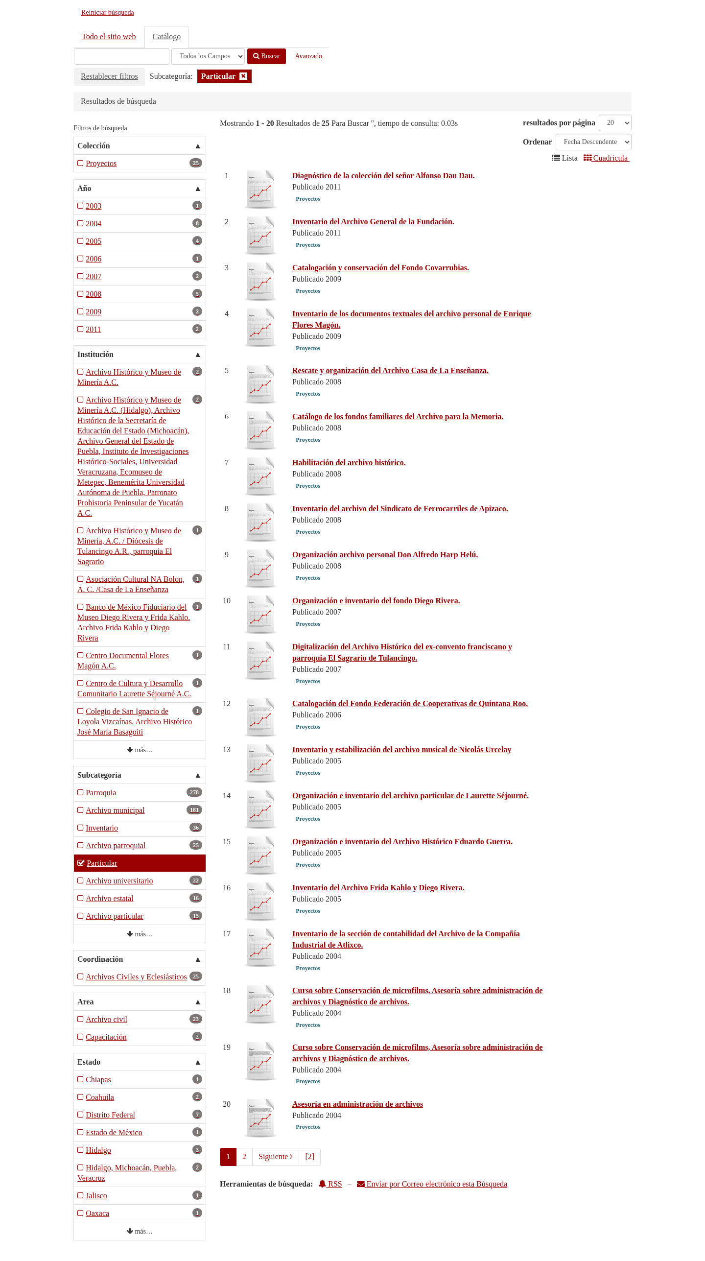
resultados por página (559, 123)
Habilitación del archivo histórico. (349, 462)
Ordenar (537, 142)
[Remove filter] (243, 76)
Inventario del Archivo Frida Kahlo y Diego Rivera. (378, 887)
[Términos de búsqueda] (121, 56)
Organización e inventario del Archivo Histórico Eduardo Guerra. (402, 841)
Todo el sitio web (109, 36)
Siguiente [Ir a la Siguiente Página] (275, 1156)
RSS (330, 1184)
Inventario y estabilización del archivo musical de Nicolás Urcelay (401, 749)
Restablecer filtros (109, 76)
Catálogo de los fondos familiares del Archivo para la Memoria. (397, 416)
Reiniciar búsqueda (107, 12)
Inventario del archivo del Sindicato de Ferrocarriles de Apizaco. (400, 508)
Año (84, 188)
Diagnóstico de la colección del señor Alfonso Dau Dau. (383, 175)
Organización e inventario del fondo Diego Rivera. (376, 600)
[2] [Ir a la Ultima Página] (309, 1156)
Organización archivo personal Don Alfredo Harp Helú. (385, 554)
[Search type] (208, 56)
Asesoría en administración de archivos (357, 1104)
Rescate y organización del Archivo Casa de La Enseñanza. (390, 370)
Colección (93, 146)
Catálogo (166, 36)
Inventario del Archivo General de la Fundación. (373, 221)
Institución (95, 354)
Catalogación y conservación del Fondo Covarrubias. (380, 267)
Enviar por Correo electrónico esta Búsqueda (432, 1184)
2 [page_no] (244, 1156)
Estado (88, 1062)
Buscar (266, 56)
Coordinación (100, 959)
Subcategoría (99, 775)
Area (85, 1002)
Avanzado (308, 56)
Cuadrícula (607, 158)
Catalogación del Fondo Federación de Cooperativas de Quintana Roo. (410, 703)
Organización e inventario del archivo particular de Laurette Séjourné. (410, 795)
